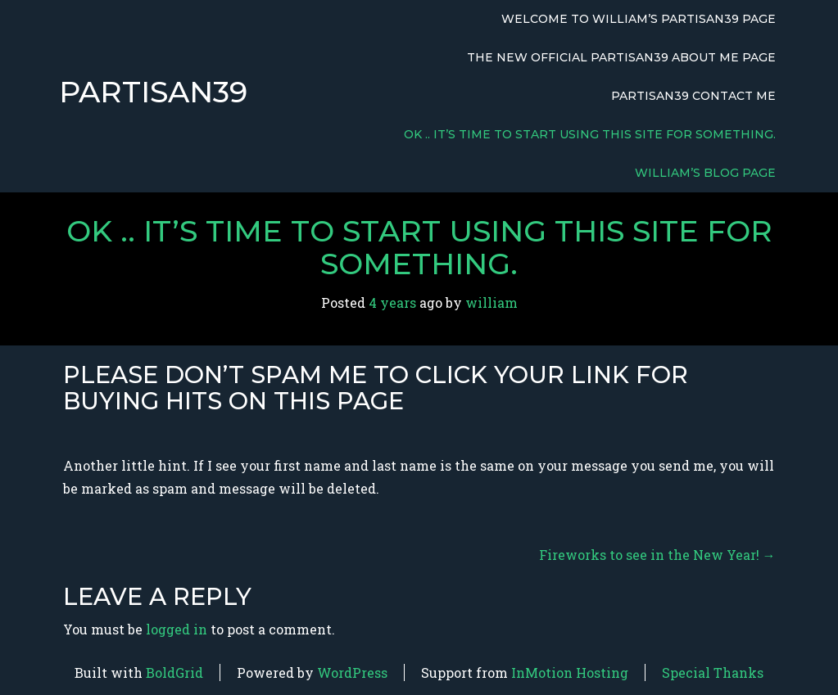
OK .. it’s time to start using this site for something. (590, 134)
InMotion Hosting (569, 672)
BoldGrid (174, 672)
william (491, 302)
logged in (176, 629)
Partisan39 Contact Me (693, 95)
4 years (392, 302)
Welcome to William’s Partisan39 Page (638, 18)
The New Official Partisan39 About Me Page (621, 57)
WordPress (352, 672)
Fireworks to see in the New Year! (657, 554)
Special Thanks (712, 672)
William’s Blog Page (705, 172)
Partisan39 (153, 92)
